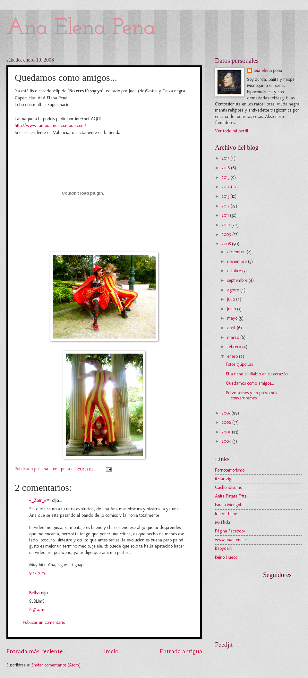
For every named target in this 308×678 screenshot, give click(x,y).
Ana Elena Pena (81, 28)
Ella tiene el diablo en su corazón (257, 374)
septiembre (238, 280)
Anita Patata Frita (231, 496)
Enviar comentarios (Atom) (56, 665)
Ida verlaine (226, 513)
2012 (226, 206)
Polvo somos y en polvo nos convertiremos (251, 395)
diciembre (237, 252)
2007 (227, 413)
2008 (227, 244)
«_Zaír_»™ (40, 500)
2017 (226, 158)
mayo (233, 318)
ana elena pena (267, 70)
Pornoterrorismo (229, 470)
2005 (227, 432)
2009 (227, 234)
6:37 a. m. (37, 609)
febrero (234, 346)
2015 (226, 177)
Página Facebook (230, 531)
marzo (233, 337)
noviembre (237, 261)
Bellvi (34, 593)
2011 (226, 215)
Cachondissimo (228, 487)
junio (232, 309)
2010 (226, 225)
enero (233, 356)
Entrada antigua (181, 651)
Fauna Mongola (229, 504)
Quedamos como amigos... (250, 383)
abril (232, 328)
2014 (226, 186)
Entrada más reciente (34, 651)
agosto (233, 290)
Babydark (223, 548)
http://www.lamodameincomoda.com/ (50, 125)
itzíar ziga (224, 478)
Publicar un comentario (44, 622)
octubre (234, 270)
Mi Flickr (223, 522)
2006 (227, 422)
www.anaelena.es (231, 539)
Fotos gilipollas (239, 364)
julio (231, 299)
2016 (226, 168)
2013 (226, 196)
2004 (227, 441)
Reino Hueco (226, 557)
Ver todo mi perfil (231, 131)
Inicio (111, 651)
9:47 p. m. (37, 573)
